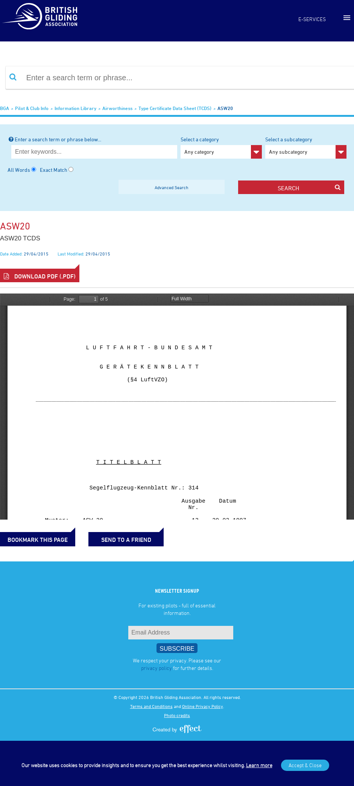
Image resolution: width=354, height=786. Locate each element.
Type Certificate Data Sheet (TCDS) (174, 108)
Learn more (259, 765)
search (309, 187)
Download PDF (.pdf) (40, 276)
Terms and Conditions (151, 706)
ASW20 (225, 108)
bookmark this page (38, 539)
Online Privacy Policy (202, 706)
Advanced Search (171, 187)
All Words (19, 170)
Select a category (221, 147)
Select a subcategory (305, 147)
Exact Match (53, 170)
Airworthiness (117, 108)
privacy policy (156, 668)
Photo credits (177, 715)
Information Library (75, 108)
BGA (4, 108)
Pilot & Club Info (32, 108)
